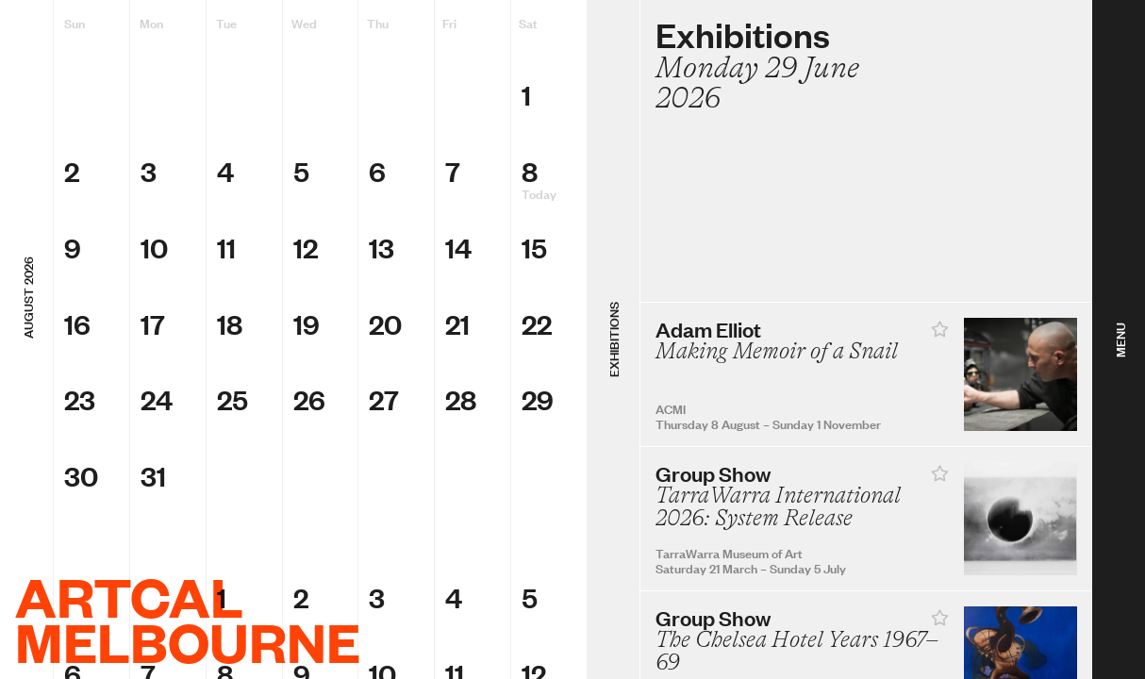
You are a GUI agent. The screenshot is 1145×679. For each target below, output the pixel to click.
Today (539, 193)
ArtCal (129, 596)
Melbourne (187, 641)
